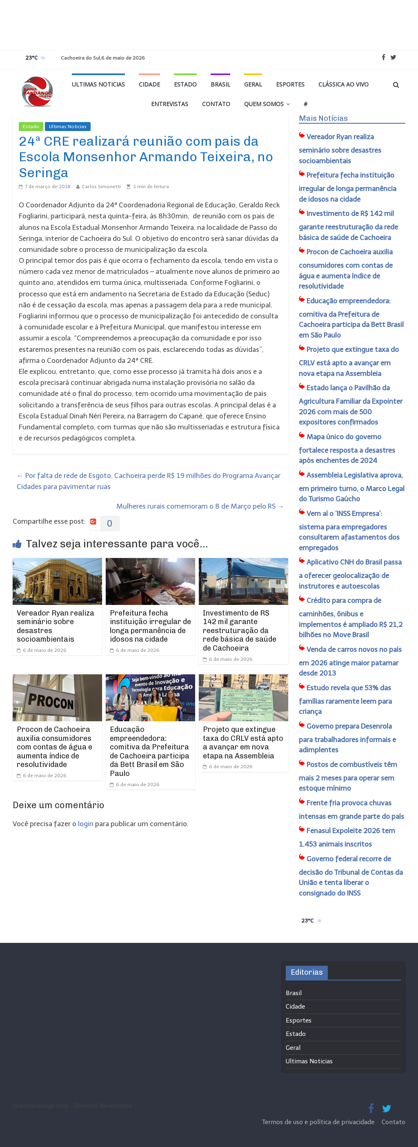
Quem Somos (264, 104)
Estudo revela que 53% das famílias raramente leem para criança (345, 700)
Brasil (220, 84)
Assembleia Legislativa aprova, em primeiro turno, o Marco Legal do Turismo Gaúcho (352, 487)
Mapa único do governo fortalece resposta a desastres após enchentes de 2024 (347, 449)
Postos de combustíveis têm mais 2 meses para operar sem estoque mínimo (348, 776)
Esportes (290, 84)
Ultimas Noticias (98, 84)
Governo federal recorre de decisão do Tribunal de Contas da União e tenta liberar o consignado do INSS (351, 876)
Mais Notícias (323, 118)
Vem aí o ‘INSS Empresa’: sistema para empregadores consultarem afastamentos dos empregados (349, 530)
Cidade (149, 84)
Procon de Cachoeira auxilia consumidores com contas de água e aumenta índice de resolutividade (54, 747)
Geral (253, 84)
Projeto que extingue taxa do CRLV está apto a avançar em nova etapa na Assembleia (243, 742)
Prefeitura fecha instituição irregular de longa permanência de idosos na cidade (150, 626)
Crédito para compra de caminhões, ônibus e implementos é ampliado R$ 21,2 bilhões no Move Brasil (350, 617)
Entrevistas (169, 104)
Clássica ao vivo (343, 84)
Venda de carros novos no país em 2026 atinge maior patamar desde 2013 (350, 661)
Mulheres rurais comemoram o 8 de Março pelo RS (200, 506)
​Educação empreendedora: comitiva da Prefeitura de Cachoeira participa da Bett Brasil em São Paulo (149, 751)
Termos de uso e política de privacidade (319, 1122)
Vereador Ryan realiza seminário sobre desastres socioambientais (55, 626)
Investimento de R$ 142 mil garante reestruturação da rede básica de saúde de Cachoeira (239, 631)
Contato (216, 104)
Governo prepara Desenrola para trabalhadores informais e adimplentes (347, 738)
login (85, 824)
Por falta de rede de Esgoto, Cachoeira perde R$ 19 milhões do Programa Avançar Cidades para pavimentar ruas (148, 481)
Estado (185, 84)
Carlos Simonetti (101, 186)
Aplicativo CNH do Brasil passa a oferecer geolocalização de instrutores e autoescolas (350, 574)
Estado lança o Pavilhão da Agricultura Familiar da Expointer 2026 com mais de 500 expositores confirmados (350, 405)
